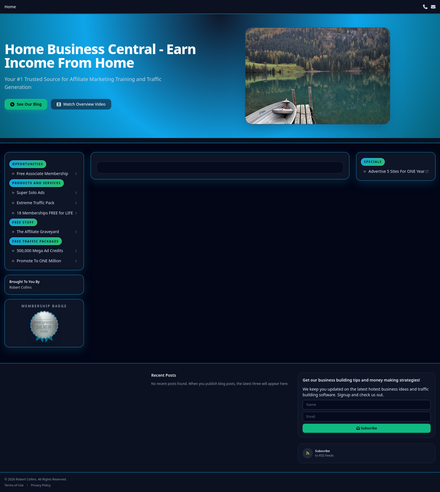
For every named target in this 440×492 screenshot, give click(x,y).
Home (10, 6)
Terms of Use (14, 485)
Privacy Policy (40, 485)
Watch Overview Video (81, 104)
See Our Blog (26, 104)
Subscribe (366, 428)
